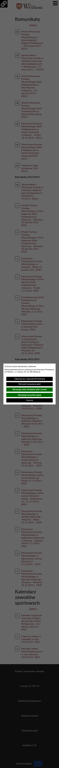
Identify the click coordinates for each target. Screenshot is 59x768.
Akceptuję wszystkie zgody (29, 395)
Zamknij (29, 400)
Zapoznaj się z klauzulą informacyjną (29, 379)
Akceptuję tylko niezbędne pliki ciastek (29, 389)
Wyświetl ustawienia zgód (29, 384)
